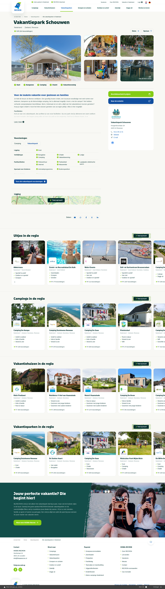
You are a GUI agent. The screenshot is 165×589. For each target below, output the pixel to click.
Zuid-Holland (61, 270)
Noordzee (104, 270)
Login (140, 2)
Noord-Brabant (26, 270)
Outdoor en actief (103, 8)
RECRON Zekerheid (58, 2)
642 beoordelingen (23, 410)
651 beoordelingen (130, 410)
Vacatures (103, 2)
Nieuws (124, 561)
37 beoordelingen (129, 347)
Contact (124, 565)
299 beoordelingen (59, 410)
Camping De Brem (127, 395)
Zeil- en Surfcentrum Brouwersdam (134, 267)
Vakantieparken (66, 8)
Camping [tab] (17, 143)
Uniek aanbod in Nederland (40, 2)
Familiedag (89, 561)
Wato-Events (90, 267)
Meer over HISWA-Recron (27, 523)
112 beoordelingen (94, 282)
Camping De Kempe (21, 330)
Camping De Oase (92, 330)
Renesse (36, 333)
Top (151, 541)
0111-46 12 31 (118, 132)
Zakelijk (117, 8)
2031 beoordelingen (59, 473)
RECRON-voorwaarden (129, 568)
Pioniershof (125, 330)
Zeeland (24, 333)
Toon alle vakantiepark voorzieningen (30, 182)
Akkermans (18, 267)
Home (26, 17)
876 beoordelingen (59, 347)
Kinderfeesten (90, 572)
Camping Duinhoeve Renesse (61, 330)
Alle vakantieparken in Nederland (52, 17)
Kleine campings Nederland (95, 575)
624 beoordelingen (26, 31)
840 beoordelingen (94, 347)
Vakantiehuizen (49, 8)
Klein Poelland (19, 395)
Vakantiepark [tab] (32, 143)
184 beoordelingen (23, 347)
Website (116, 135)
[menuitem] (35, 8)
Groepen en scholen (84, 8)
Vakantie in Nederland (128, 2)
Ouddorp (146, 270)
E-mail (116, 137)
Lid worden (125, 555)
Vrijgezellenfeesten (92, 568)
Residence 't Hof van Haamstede (62, 395)
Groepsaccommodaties (93, 551)
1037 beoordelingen (130, 282)
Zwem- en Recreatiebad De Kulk (62, 267)
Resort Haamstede (92, 395)
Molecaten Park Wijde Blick (131, 458)
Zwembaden (90, 555)
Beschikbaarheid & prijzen (130, 94)
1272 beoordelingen (94, 410)
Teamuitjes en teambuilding (95, 565)
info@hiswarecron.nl (20, 558)
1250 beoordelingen (130, 473)
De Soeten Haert (56, 458)
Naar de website (130, 101)
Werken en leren (144, 8)
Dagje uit (129, 8)
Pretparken (89, 558)
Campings (35, 8)
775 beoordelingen (59, 282)
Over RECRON (114, 2)
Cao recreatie (126, 572)
